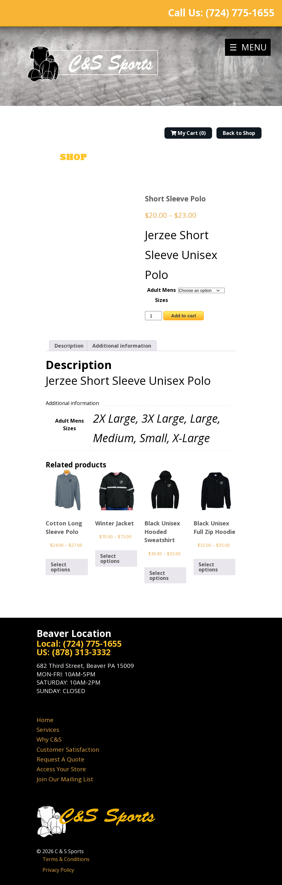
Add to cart (183, 315)
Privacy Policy (58, 869)
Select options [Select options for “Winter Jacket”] (109, 558)
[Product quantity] (153, 315)
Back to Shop (239, 133)
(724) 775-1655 (240, 12)
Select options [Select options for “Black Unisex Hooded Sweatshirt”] (159, 575)
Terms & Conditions (66, 859)
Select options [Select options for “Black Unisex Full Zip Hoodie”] (208, 567)
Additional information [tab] (121, 345)
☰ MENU (248, 47)
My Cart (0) (188, 133)
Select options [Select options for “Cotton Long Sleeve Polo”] (60, 567)
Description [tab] (69, 345)
